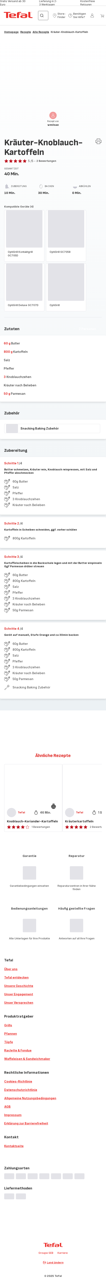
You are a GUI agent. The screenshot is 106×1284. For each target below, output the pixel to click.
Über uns (11, 969)
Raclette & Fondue (18, 1050)
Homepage (11, 32)
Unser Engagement (18, 994)
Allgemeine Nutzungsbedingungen (30, 1098)
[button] (59, 15)
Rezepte (25, 32)
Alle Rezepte (41, 32)
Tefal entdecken (16, 977)
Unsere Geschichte (18, 986)
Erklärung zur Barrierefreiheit (26, 1123)
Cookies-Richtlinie (18, 1081)
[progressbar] (12, 428)
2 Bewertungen (46, 160)
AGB (7, 1106)
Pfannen (10, 1033)
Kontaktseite (14, 1146)
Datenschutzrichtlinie (20, 1090)
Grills (8, 1025)
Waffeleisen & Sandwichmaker (27, 1059)
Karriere (62, 1252)
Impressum (13, 1115)
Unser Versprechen (18, 1002)
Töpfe (8, 1042)
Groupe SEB (45, 1252)
